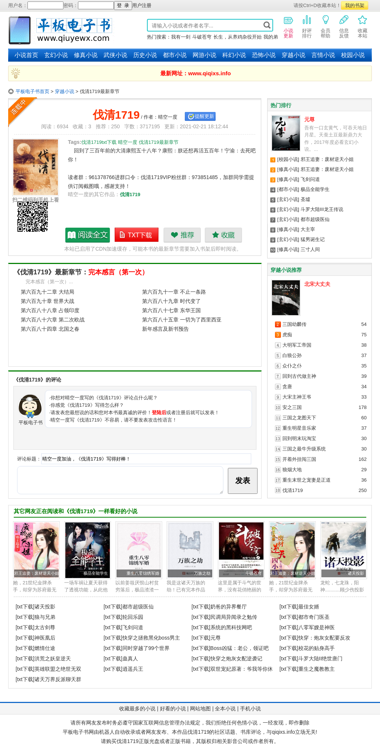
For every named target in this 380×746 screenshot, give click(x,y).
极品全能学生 (315, 189)
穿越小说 (293, 55)
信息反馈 (344, 26)
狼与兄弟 (45, 617)
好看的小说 (173, 709)
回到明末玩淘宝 (299, 438)
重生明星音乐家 (299, 428)
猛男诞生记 (313, 239)
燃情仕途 (45, 648)
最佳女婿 (308, 607)
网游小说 (204, 55)
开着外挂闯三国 (299, 459)
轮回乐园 (132, 617)
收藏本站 (362, 26)
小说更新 (288, 26)
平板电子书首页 (32, 91)
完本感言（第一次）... (49, 281)
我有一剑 (180, 37)
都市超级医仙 (315, 219)
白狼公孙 (292, 355)
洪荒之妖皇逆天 (53, 658)
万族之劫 (202, 573)
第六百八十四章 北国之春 (50, 329)
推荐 (182, 235)
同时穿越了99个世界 (146, 648)
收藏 (223, 235)
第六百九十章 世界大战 (47, 301)
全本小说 (225, 709)
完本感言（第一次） (118, 272)
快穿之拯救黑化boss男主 (151, 638)
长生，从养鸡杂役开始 (237, 37)
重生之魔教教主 (316, 669)
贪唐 (287, 386)
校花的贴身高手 (316, 648)
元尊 (309, 119)
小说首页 (26, 55)
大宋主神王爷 (296, 397)
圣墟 (305, 199)
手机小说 (250, 709)
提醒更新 (204, 116)
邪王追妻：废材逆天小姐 (327, 159)
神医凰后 (45, 638)
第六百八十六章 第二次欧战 (53, 320)
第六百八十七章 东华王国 (171, 310)
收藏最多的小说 (137, 709)
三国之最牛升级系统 (304, 449)
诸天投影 (356, 573)
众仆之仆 (292, 366)
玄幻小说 (56, 55)
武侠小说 (115, 55)
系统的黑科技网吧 (231, 627)
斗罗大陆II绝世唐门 (320, 658)
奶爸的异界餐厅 (228, 607)
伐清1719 (130, 194)
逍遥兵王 (132, 669)
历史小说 (145, 55)
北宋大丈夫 (317, 284)
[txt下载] (25, 607)
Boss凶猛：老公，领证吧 (239, 648)
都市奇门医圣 (314, 617)
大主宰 (308, 229)
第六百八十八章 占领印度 (50, 310)
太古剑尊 (45, 627)
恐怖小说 (264, 55)
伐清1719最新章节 (88, 235)
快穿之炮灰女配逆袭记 (236, 658)
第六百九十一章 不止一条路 (174, 292)
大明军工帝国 (296, 345)
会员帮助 (325, 26)
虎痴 (287, 334)
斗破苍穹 (202, 37)
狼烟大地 (292, 469)
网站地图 (200, 709)
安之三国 (292, 407)
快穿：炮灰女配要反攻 (324, 638)
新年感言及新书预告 (165, 329)
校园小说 (353, 55)
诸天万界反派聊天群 (58, 679)
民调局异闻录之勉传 (233, 617)
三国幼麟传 (294, 324)
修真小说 (86, 55)
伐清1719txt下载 (137, 235)
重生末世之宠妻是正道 (306, 480)
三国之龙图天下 (299, 417)
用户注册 (141, 5)
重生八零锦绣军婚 (143, 573)
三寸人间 (310, 249)
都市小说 (175, 55)
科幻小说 (234, 55)
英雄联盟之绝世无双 (58, 669)
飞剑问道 (310, 179)
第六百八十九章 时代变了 (171, 301)
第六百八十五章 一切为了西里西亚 (182, 320)
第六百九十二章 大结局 (47, 292)
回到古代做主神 (299, 376)
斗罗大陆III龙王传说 (322, 209)
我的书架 (354, 5)
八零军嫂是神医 (316, 627)
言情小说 (323, 55)
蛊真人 (130, 658)
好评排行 (307, 26)
